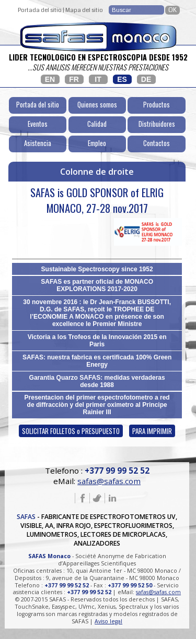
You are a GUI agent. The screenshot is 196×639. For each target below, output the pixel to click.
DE (146, 79)
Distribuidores (157, 124)
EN (50, 79)
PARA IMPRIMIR (152, 431)
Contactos (156, 143)
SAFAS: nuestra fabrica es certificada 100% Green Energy (96, 361)
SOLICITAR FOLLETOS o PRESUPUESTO (71, 431)
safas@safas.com (109, 481)
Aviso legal (108, 621)
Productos (156, 105)
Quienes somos (97, 105)
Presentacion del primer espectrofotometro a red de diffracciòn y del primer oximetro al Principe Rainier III (97, 405)
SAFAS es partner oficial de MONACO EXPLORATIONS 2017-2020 (97, 285)
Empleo (97, 143)
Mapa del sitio (84, 10)
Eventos (38, 124)
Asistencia (37, 143)
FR (74, 79)
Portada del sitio (40, 10)
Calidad (97, 124)
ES (122, 79)
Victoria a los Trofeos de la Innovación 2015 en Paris (97, 340)
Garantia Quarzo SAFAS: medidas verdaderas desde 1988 (97, 381)
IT (98, 79)
